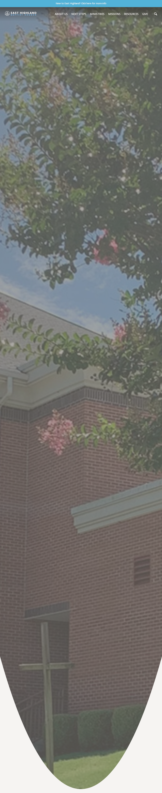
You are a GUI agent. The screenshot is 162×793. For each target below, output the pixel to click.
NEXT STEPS (78, 14)
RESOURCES (131, 14)
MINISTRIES (97, 14)
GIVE (145, 14)
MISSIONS (114, 14)
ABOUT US (61, 14)
